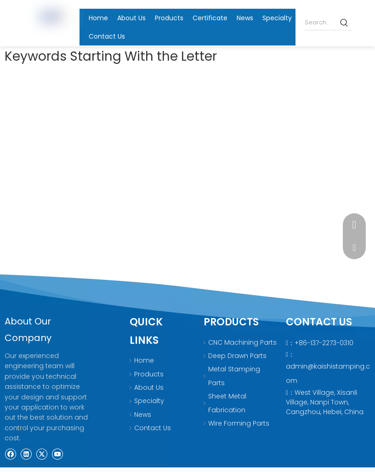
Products (149, 374)
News (142, 414)
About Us (149, 387)
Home (144, 360)
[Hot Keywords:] (344, 22)
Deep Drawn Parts (237, 355)
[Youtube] (57, 453)
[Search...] (321, 22)
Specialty (149, 400)
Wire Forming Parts (238, 423)
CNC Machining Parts (242, 342)
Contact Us (152, 427)
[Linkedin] (27, 453)
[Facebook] (11, 453)
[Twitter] (42, 453)
